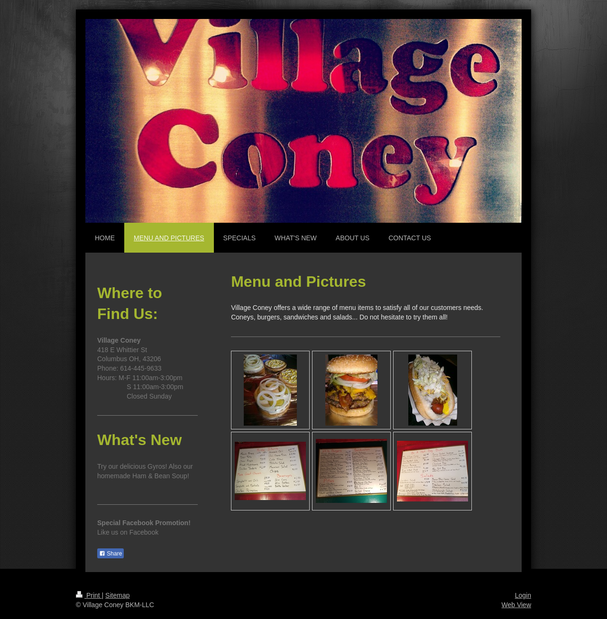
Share (110, 553)
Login (523, 595)
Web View (516, 605)
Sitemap (117, 595)
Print (89, 595)
